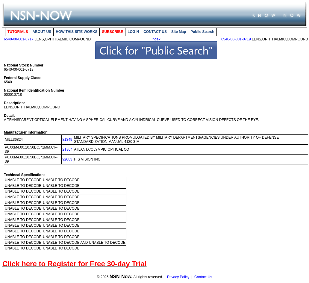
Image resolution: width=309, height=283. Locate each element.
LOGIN (133, 32)
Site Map (178, 32)
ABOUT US (41, 32)
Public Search (202, 32)
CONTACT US (155, 32)
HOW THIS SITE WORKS (76, 32)
